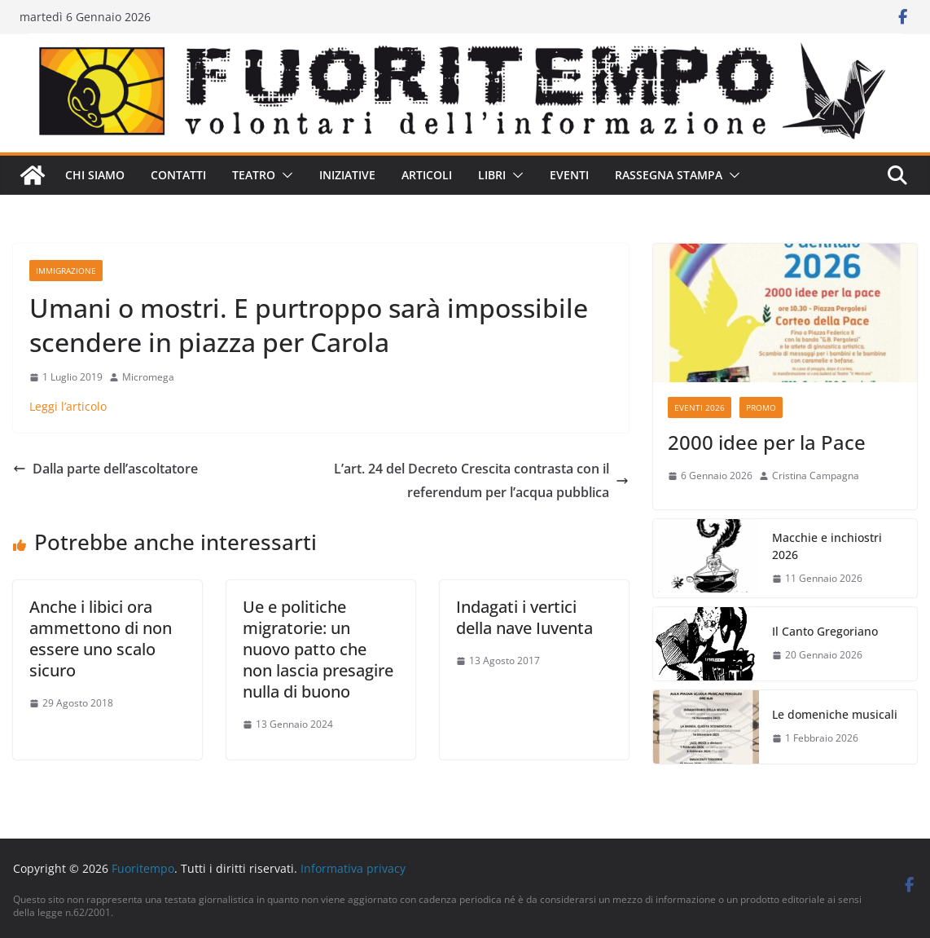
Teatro (253, 175)
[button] (284, 175)
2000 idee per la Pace (767, 442)
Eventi (569, 175)
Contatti (178, 175)
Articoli (426, 175)
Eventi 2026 (699, 407)
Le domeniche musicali (834, 714)
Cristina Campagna (815, 475)
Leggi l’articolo (68, 406)
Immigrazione (66, 270)
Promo (761, 407)
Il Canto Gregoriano (825, 631)
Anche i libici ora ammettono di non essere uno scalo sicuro (100, 638)
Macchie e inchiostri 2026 (827, 546)
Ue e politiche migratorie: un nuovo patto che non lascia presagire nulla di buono (318, 649)
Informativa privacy (353, 868)
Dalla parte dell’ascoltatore (105, 469)
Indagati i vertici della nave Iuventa (524, 617)
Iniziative (347, 175)
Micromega (148, 377)
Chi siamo (95, 175)
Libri (492, 175)
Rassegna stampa (668, 175)
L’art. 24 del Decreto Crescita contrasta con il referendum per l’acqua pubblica (481, 480)
